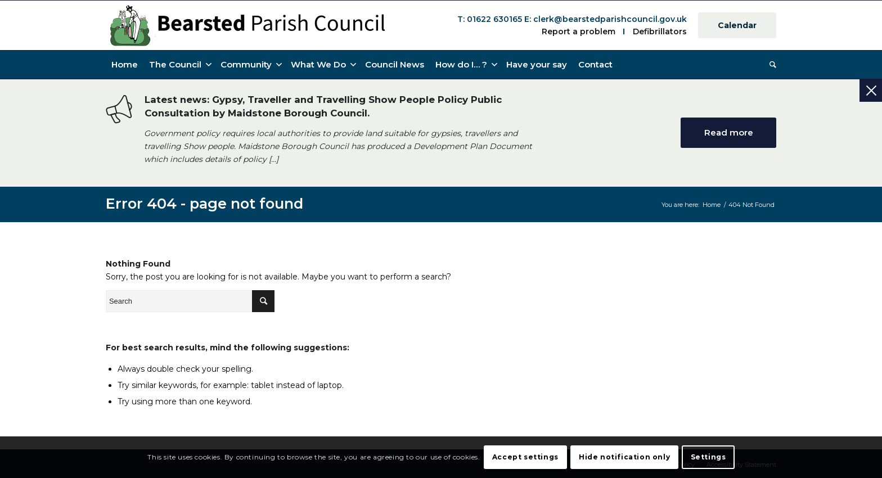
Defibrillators (660, 31)
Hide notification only (624, 457)
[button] (465, 65)
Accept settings (525, 457)
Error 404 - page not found (204, 203)
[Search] (770, 65)
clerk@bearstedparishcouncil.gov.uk (610, 19)
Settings (708, 457)
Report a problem (578, 31)
